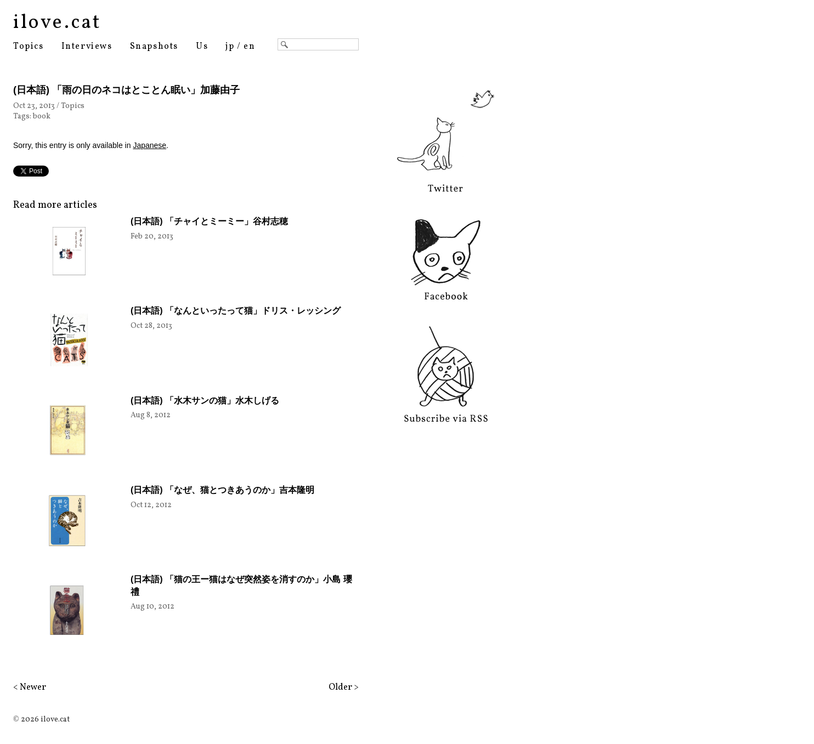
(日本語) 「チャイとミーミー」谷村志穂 (209, 221)
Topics (28, 47)
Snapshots (154, 47)
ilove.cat (57, 23)
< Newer (29, 687)
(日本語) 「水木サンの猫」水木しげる (205, 400)
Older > (344, 687)
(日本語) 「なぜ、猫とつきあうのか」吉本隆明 (222, 490)
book (41, 116)
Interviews (86, 47)
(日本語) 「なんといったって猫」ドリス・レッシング (236, 310)
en (249, 47)
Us (202, 47)
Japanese (149, 145)
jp (229, 47)
